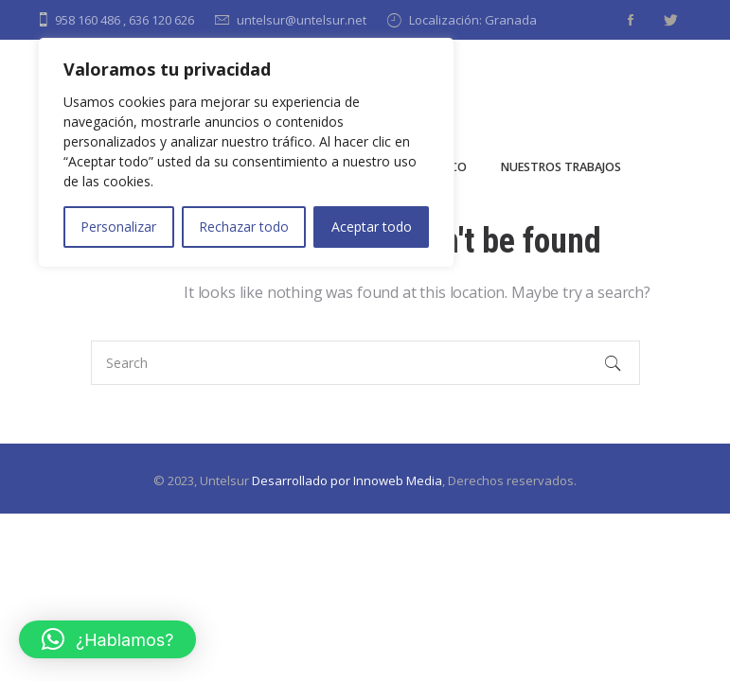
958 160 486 (87, 19)
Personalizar (118, 227)
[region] (246, 153)
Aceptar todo (371, 227)
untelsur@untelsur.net (301, 19)
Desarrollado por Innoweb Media (347, 480)
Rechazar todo (244, 227)
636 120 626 (161, 19)
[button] (107, 639)
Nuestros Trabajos (561, 167)
